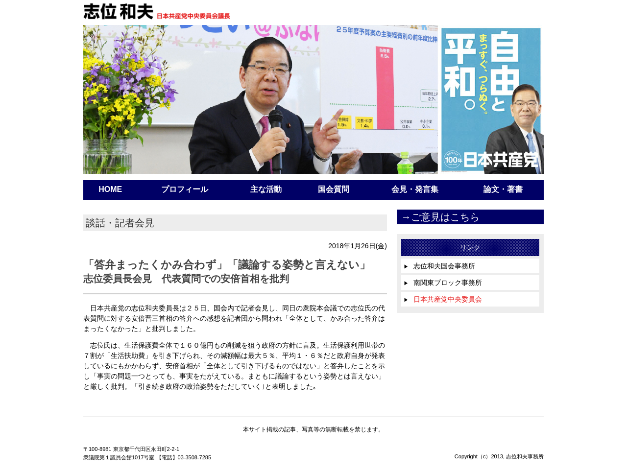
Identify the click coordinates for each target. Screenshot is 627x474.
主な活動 (266, 189)
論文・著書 (503, 189)
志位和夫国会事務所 (439, 266)
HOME (110, 189)
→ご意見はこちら (440, 217)
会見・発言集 (414, 189)
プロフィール (184, 189)
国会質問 (333, 189)
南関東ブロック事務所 (443, 282)
